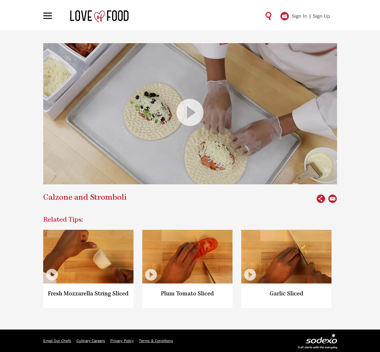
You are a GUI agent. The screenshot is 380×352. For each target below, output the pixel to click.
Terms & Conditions (156, 341)
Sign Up (321, 16)
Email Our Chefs (57, 341)
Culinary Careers (91, 341)
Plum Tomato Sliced (187, 293)
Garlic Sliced (286, 293)
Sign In (299, 16)
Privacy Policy (122, 341)
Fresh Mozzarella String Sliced (88, 293)
